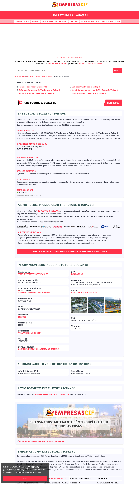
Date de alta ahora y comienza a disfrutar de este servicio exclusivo (69, 251)
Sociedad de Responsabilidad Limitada (38, 349)
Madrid (30, 76)
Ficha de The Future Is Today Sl (33, 87)
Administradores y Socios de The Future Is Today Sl (95, 90)
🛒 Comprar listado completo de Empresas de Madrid (40, 441)
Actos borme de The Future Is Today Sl (52, 394)
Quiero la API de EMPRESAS (91, 63)
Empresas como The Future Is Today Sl (89, 93)
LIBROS (79, 57)
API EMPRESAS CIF (63, 57)
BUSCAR (117, 71)
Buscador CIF (20, 76)
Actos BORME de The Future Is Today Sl (36, 93)
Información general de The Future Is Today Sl (39, 90)
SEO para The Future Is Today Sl (86, 87)
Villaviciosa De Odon (43, 76)
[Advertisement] (69, 40)
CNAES (73, 57)
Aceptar (24, 478)
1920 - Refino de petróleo (84, 293)
